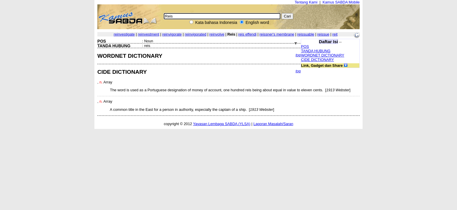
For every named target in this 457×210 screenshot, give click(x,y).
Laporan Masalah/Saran (273, 124)
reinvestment (148, 34)
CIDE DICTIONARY (317, 59)
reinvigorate (172, 34)
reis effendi (247, 34)
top (298, 55)
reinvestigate (124, 34)
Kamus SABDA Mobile (341, 2)
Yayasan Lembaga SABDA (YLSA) (221, 124)
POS (305, 46)
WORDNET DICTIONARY (322, 55)
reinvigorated (195, 34)
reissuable (305, 34)
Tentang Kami (306, 2)
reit (335, 34)
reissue (323, 34)
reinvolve (216, 34)
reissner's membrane (276, 34)
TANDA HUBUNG (316, 51)
